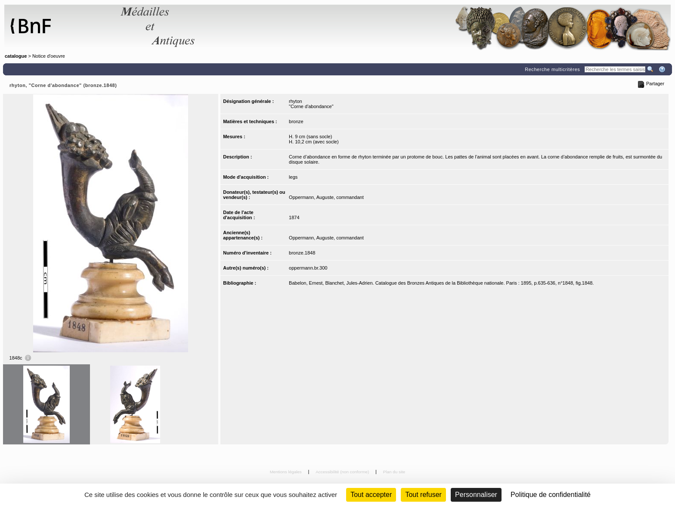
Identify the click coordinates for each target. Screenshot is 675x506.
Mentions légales (286, 471)
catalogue (16, 56)
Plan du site (394, 471)
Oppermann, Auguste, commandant (326, 197)
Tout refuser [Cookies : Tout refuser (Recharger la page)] (423, 494)
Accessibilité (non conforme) (343, 471)
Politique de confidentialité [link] (551, 494)
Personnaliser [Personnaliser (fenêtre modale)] (476, 494)
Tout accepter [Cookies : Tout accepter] (371, 494)
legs (293, 177)
